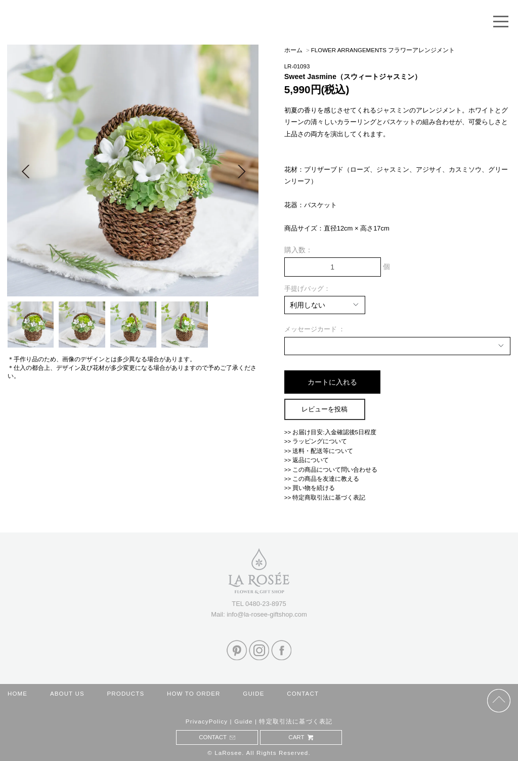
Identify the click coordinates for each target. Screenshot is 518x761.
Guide (243, 721)
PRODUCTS (125, 694)
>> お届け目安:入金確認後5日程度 (330, 432)
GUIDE (253, 694)
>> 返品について (306, 460)
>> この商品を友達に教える (322, 479)
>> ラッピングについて (316, 441)
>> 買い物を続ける (309, 488)
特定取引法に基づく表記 (295, 721)
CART (300, 737)
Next (241, 170)
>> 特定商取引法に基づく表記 (325, 497)
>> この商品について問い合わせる (331, 470)
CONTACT (303, 694)
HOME (17, 694)
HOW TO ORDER (194, 694)
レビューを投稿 (324, 409)
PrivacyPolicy (207, 721)
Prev (25, 170)
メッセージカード (311, 329)
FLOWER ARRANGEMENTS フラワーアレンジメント (383, 50)
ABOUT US (67, 694)
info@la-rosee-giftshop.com (267, 614)
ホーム (293, 50)
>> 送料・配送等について (319, 451)
